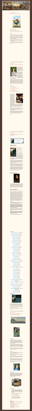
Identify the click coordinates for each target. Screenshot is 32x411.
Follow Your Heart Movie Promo (15, 13)
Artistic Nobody (12, 281)
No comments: (17, 131)
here (12, 170)
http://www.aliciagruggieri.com (17, 403)
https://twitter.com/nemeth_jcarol (13, 90)
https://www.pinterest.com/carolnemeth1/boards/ (15, 91)
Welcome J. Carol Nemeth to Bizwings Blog (16, 64)
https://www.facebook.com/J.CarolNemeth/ (14, 88)
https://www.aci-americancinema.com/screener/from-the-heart (16, 31)
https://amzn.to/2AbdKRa (12, 89)
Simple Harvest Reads (13, 288)
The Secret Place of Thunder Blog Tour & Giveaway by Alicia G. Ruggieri (16, 314)
